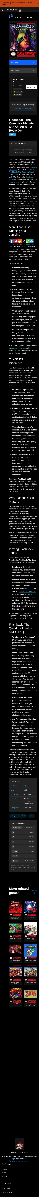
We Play (14, 10)
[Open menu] (2, 9)
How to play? (23, 71)
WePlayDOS (6, 1189)
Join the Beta (31, 87)
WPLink (4, 1176)
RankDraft (5, 1173)
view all (35, 892)
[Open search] (36, 9)
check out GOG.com (28, 591)
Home (11, 14)
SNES (11, 16)
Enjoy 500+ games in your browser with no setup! (20, 3)
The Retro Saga (7, 1192)
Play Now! (23, 62)
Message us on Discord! (23, 108)
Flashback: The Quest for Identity (22, 172)
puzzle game (17, 348)
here (24, 152)
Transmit (4, 1169)
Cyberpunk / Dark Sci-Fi (18, 816)
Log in (29, 10)
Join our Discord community (19, 1161)
